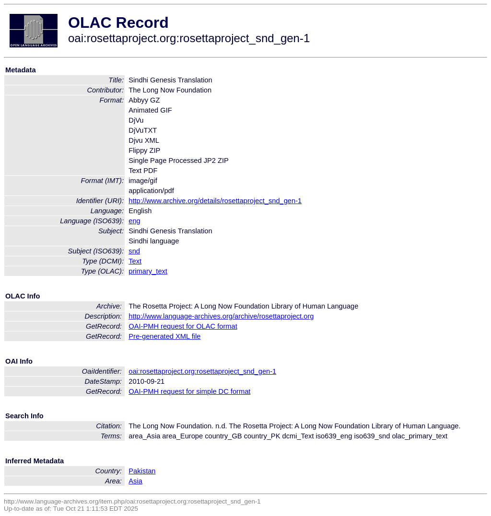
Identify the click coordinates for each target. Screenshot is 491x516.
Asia (135, 481)
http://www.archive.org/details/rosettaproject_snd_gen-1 (215, 201)
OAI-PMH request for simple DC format (189, 391)
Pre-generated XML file (164, 336)
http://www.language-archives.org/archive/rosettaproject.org (221, 316)
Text (135, 261)
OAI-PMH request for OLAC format (183, 326)
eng (134, 221)
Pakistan (142, 471)
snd (134, 251)
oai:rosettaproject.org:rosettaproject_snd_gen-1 (202, 371)
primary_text (148, 271)
